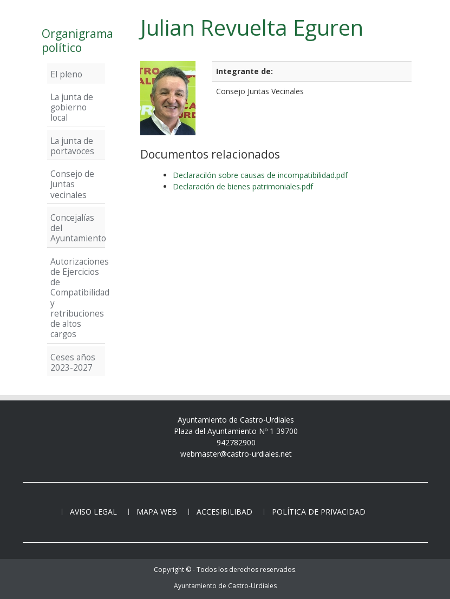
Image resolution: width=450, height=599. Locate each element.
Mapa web (156, 511)
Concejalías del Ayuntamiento (76, 228)
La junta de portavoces (72, 146)
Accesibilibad (224, 511)
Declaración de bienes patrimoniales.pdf (243, 186)
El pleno (66, 74)
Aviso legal (93, 511)
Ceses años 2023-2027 (72, 362)
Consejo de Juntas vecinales (72, 184)
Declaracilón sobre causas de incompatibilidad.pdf (260, 175)
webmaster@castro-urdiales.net (236, 454)
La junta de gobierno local (71, 107)
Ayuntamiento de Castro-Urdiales (225, 585)
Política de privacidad (319, 511)
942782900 (236, 442)
